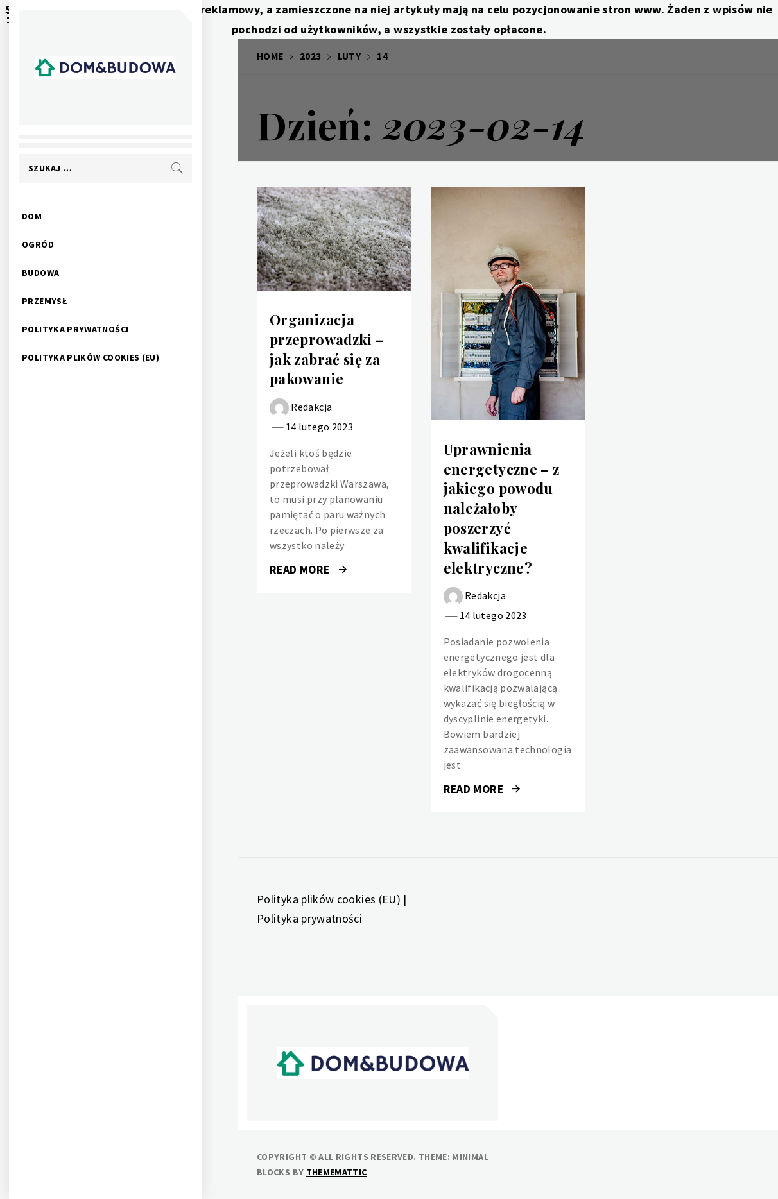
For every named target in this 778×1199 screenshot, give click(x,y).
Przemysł (80, 301)
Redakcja (311, 406)
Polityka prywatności (111, 329)
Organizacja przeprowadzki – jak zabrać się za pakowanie (327, 349)
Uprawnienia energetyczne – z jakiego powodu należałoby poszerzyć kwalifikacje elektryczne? (502, 508)
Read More (308, 569)
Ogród (74, 244)
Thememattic (336, 1172)
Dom (68, 216)
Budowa (76, 272)
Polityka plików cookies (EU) (126, 357)
